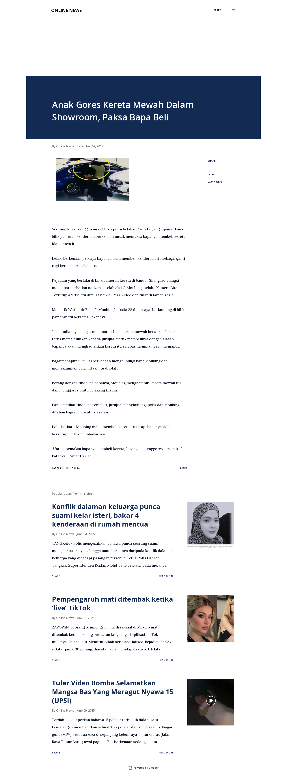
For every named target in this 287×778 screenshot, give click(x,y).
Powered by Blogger (143, 767)
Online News (66, 10)
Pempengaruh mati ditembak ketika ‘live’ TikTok (112, 603)
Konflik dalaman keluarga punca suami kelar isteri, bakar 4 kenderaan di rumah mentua (106, 515)
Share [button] (212, 160)
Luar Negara (215, 181)
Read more (166, 576)
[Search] (218, 10)
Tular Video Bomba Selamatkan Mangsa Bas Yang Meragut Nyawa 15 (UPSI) (112, 691)
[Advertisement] (143, 48)
